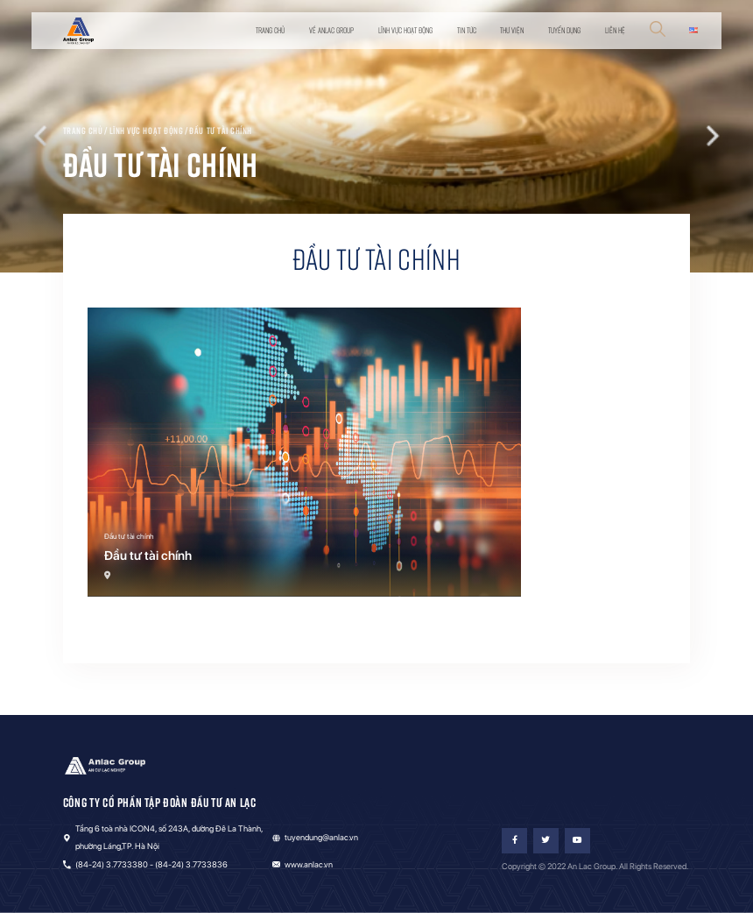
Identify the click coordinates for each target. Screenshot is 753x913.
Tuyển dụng (564, 30)
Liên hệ (615, 30)
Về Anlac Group (331, 30)
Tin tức (466, 30)
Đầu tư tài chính (220, 130)
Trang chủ (83, 130)
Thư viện (512, 30)
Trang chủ (270, 30)
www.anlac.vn (309, 864)
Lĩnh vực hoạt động (405, 30)
